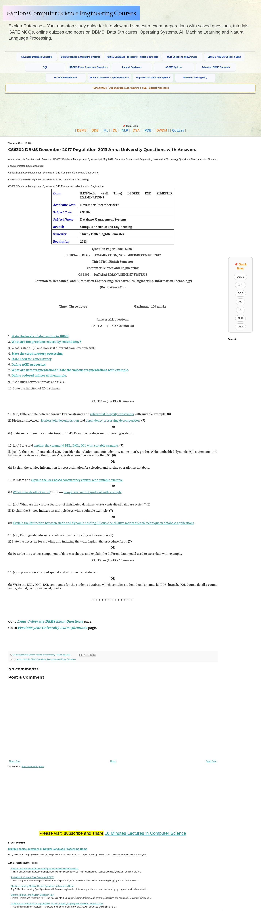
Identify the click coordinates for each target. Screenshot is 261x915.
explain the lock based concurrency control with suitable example (77, 480)
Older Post (211, 761)
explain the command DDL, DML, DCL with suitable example (76, 445)
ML (106, 130)
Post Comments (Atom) (33, 766)
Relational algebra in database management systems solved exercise (44, 868)
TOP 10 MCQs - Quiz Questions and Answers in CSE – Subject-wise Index (130, 88)
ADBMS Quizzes (173, 67)
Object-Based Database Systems (153, 77)
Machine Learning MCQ (195, 77)
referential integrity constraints (112, 414)
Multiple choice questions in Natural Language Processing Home (47, 849)
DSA (136, 130)
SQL (45, 67)
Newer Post (14, 761)
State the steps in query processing (37, 354)
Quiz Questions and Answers (182, 57)
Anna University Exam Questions (61, 659)
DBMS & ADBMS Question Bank (224, 57)
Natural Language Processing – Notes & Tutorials (132, 57)
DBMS (82, 130)
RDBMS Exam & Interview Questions (89, 67)
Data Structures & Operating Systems (80, 57)
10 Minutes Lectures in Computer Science (145, 833)
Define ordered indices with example (38, 375)
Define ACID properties (28, 364)
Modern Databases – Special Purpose (109, 77)
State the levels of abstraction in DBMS (39, 336)
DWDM (161, 130)
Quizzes (178, 130)
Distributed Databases (65, 77)
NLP (125, 130)
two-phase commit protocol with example (93, 492)
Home (113, 761)
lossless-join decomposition (60, 420)
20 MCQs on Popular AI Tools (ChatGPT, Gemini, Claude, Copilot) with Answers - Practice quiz (57, 903)
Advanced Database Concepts (36, 57)
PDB (148, 130)
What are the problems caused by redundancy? (46, 342)
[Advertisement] (94, 107)
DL (115, 130)
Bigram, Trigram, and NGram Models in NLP (32, 895)
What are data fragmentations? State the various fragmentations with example (69, 370)
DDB (95, 130)
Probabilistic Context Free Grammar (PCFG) (32, 877)
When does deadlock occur (31, 492)
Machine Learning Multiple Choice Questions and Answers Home (42, 886)
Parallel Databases (131, 67)
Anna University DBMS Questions (31, 659)
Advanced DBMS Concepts (216, 67)
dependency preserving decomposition (113, 420)
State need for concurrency (31, 359)
